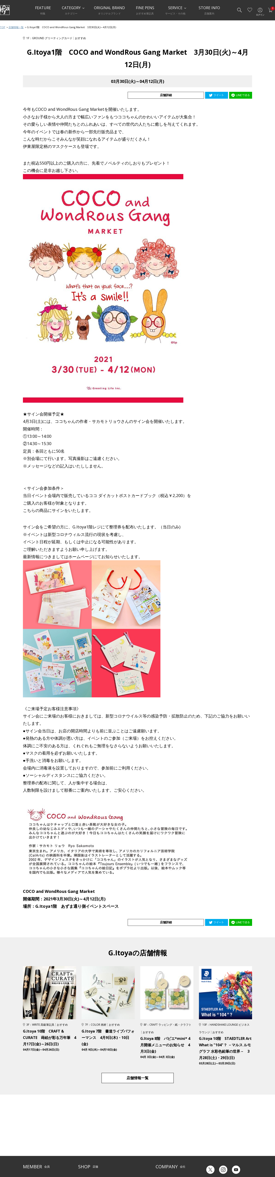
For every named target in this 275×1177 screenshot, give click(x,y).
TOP (2, 27)
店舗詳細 (187, 95)
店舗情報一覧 (16, 27)
